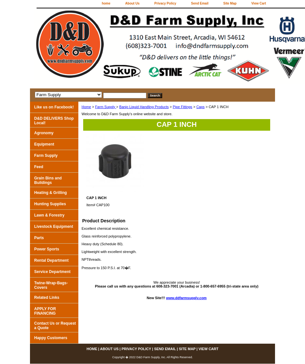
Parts (39, 238)
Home (86, 107)
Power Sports (46, 249)
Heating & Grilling (50, 192)
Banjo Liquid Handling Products (144, 107)
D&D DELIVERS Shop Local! (54, 120)
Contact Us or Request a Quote (55, 325)
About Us (132, 3)
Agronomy (44, 133)
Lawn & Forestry (49, 215)
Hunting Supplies (50, 204)
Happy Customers (50, 338)
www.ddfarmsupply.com (186, 298)
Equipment (44, 144)
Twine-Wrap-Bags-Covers (51, 285)
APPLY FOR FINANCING (45, 311)
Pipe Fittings (182, 107)
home (106, 3)
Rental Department (51, 260)
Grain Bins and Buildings (48, 180)
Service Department (52, 271)
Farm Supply (105, 107)
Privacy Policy (165, 3)
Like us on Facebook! (54, 107)
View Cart (258, 3)
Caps (200, 107)
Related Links (46, 297)
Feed (38, 167)
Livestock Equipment (53, 226)
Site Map (229, 3)
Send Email (200, 3)
